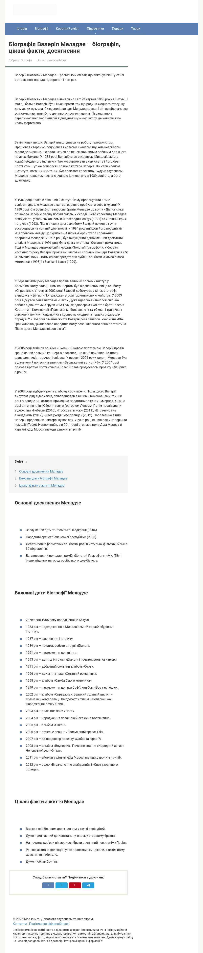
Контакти (20, 924)
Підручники (95, 29)
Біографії (41, 29)
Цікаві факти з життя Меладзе (41, 485)
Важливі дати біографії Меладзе (43, 478)
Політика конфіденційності (49, 924)
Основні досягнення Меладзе (41, 471)
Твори (135, 29)
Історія (22, 29)
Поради (117, 29)
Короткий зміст (67, 29)
